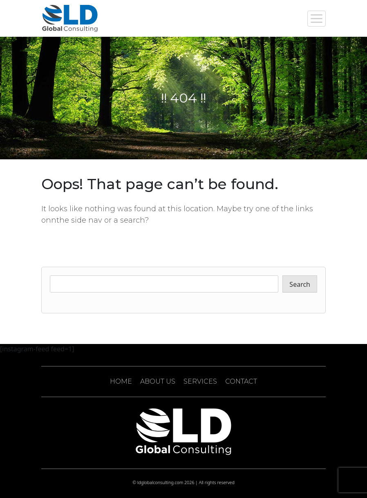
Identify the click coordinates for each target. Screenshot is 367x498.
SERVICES (200, 381)
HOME (121, 381)
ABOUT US (157, 381)
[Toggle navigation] (316, 19)
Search (299, 284)
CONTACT (241, 381)
